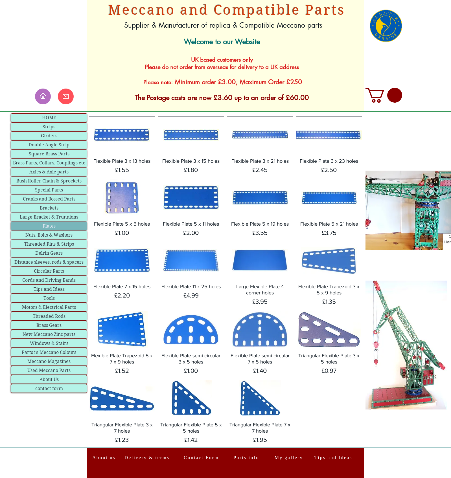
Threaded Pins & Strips (49, 244)
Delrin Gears (49, 253)
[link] (383, 95)
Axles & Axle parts (49, 172)
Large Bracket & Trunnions (49, 217)
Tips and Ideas (49, 289)
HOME (49, 117)
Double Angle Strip (49, 144)
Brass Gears (49, 325)
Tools (49, 298)
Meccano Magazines (49, 361)
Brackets (49, 208)
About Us (49, 379)
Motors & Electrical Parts (49, 307)
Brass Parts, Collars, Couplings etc (49, 163)
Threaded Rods (49, 316)
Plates (49, 226)
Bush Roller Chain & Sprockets (49, 181)
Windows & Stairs (49, 343)
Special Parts (49, 190)
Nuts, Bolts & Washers (49, 235)
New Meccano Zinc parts (49, 334)
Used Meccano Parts (49, 370)
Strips (49, 126)
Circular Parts (49, 271)
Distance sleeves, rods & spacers (49, 262)
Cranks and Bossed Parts (49, 199)
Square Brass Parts (49, 154)
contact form (49, 388)
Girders (49, 135)
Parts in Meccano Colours (49, 352)
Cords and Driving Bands (49, 280)
